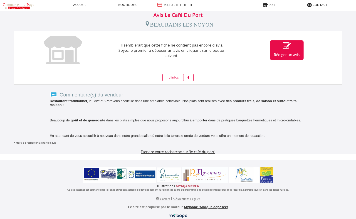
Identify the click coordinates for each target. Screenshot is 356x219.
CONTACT (317, 4)
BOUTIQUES (127, 4)
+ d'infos (172, 77)
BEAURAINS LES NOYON (179, 24)
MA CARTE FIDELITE (175, 5)
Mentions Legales (188, 198)
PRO (268, 5)
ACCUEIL (79, 4)
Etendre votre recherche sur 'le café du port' (178, 151)
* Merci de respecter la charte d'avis (35, 142)
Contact (164, 198)
